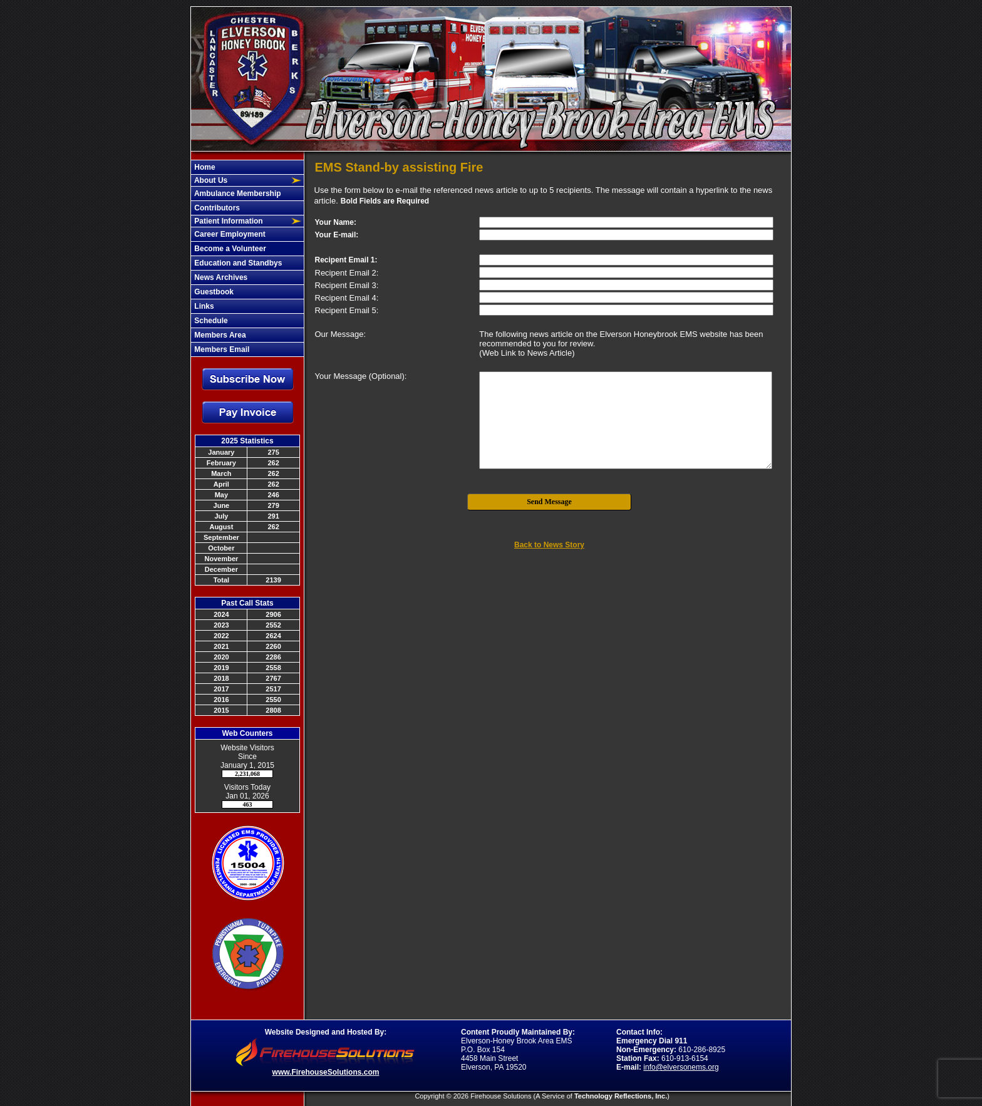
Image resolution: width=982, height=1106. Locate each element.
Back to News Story (549, 544)
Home (203, 167)
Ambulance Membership (236, 193)
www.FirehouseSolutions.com (326, 1072)
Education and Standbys (237, 263)
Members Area (219, 335)
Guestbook (213, 291)
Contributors (216, 208)
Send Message (549, 501)
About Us (209, 180)
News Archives (219, 277)
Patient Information (227, 221)
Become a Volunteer (229, 248)
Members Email (220, 349)
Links (203, 306)
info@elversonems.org (680, 1067)
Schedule (210, 320)
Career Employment (229, 234)
